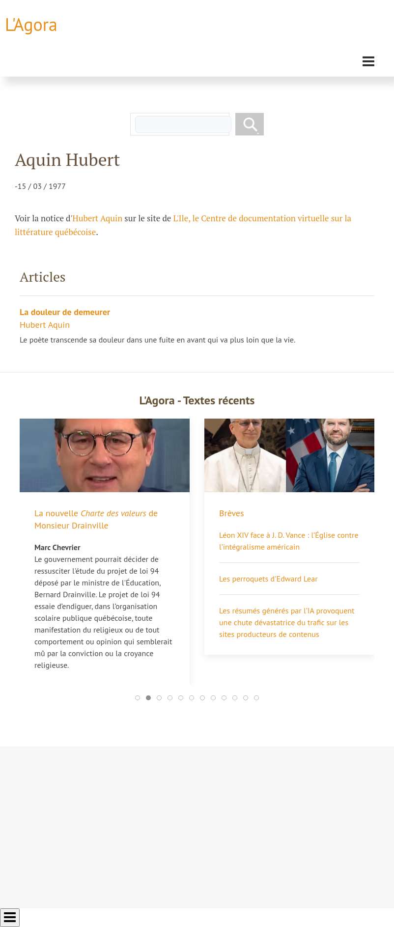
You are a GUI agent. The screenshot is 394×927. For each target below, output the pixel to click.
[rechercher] (183, 124)
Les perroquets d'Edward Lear (268, 578)
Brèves (231, 513)
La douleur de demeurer (65, 312)
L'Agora (31, 24)
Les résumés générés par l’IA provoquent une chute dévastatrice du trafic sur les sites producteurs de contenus (287, 622)
